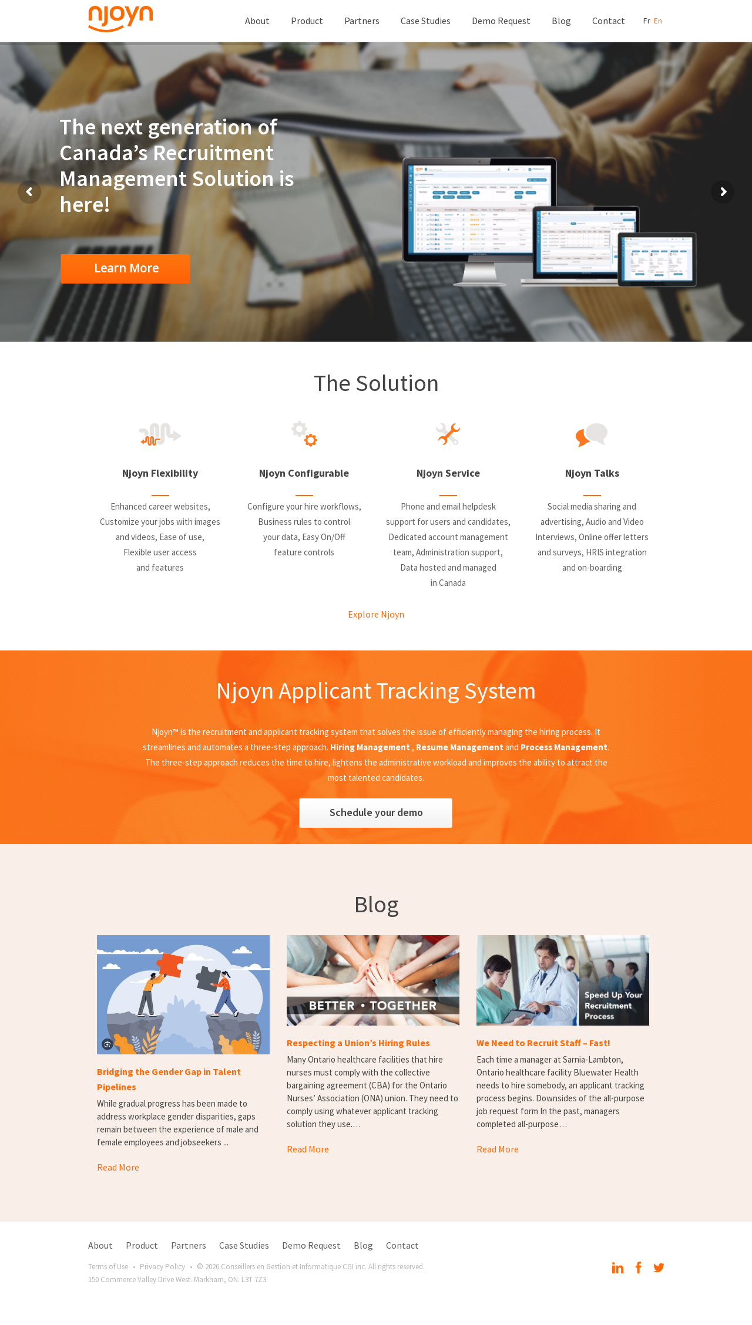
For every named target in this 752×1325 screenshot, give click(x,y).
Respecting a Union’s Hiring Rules (358, 1042)
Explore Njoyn (376, 614)
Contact (608, 20)
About (257, 20)
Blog (561, 20)
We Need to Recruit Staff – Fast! (543, 1042)
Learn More (126, 268)
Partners (362, 20)
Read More (118, 1167)
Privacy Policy (162, 1267)
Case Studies (426, 20)
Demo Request (501, 20)
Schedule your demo (376, 812)
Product (307, 20)
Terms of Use (108, 1267)
